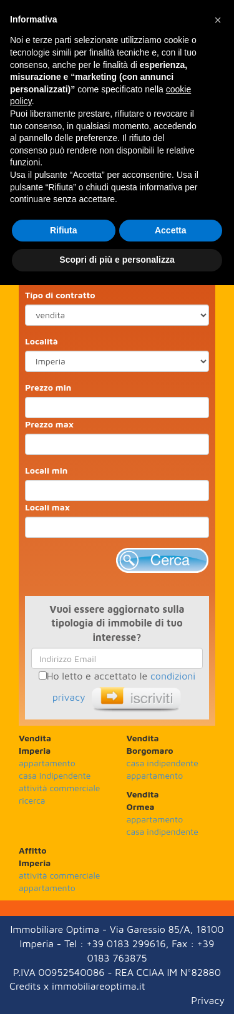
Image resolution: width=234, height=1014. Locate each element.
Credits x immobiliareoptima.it (77, 986)
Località (41, 341)
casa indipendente (54, 775)
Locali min (46, 470)
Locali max (47, 507)
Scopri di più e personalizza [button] (116, 260)
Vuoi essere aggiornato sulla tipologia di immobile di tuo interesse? (116, 623)
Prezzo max (49, 424)
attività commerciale (59, 787)
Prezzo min (48, 387)
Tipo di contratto (60, 295)
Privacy (208, 1000)
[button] (218, 20)
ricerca (32, 800)
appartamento (47, 763)
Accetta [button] (171, 230)
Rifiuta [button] (63, 230)
